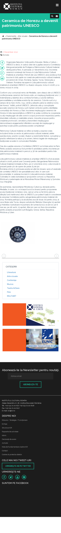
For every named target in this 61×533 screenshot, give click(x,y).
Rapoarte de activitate (10, 432)
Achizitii (5, 443)
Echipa (4, 424)
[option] (17, 233)
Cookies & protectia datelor (12, 454)
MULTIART (11, 296)
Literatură (11, 272)
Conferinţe (11, 280)
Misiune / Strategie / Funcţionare (14, 420)
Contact (5, 451)
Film (9, 292)
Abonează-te (30, 384)
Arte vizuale (12, 276)
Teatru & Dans (13, 288)
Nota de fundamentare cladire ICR (15, 447)
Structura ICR (7, 428)
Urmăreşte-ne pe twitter (18, 466)
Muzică (10, 284)
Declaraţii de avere (9, 439)
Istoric (4, 435)
